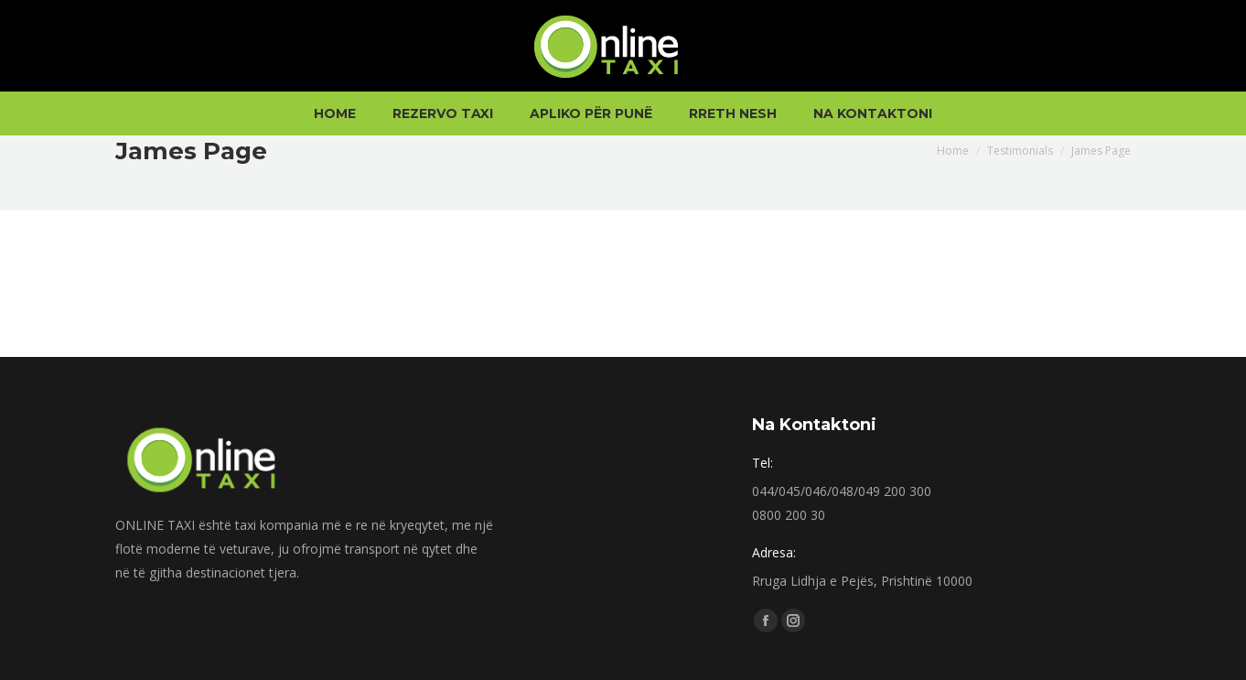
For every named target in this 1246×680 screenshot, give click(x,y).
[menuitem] (335, 113)
